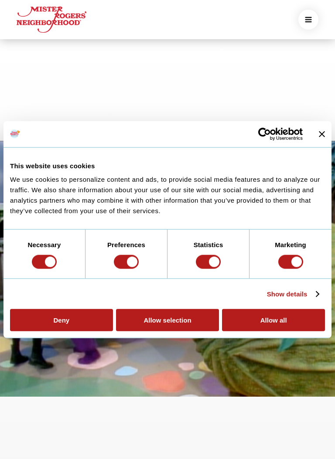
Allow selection (167, 320)
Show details (287, 293)
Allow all (273, 320)
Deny (61, 320)
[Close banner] (322, 134)
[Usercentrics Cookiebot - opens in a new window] (264, 133)
